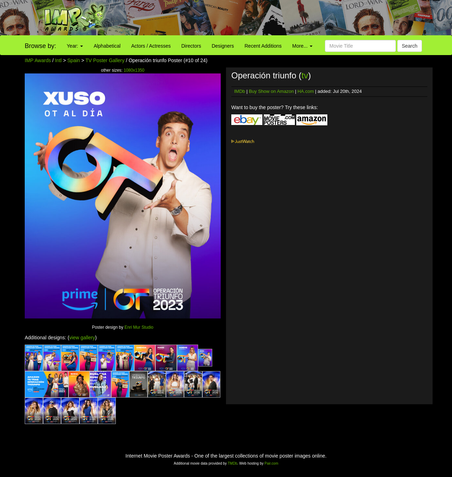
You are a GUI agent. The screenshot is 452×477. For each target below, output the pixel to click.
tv (305, 75)
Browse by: (40, 45)
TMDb (232, 463)
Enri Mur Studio (138, 327)
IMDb (239, 91)
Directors (191, 46)
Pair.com (271, 463)
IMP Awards (38, 60)
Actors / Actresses (151, 46)
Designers (223, 46)
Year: (75, 46)
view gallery (82, 337)
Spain (73, 60)
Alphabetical (107, 46)
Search (409, 46)
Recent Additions (263, 46)
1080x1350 (134, 70)
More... (302, 46)
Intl (58, 60)
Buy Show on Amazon (271, 91)
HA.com (305, 91)
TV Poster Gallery (104, 60)
